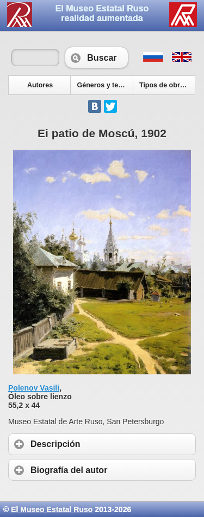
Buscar (96, 57)
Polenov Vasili (33, 388)
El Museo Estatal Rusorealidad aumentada (102, 13)
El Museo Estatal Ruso (51, 509)
